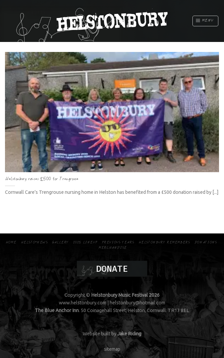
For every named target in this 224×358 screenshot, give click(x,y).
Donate (112, 268)
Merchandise (113, 248)
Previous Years (118, 242)
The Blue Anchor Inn (57, 310)
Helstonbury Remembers (164, 242)
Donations (205, 242)
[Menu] (205, 21)
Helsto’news (34, 242)
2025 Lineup (85, 242)
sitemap (112, 349)
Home (11, 242)
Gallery (60, 242)
